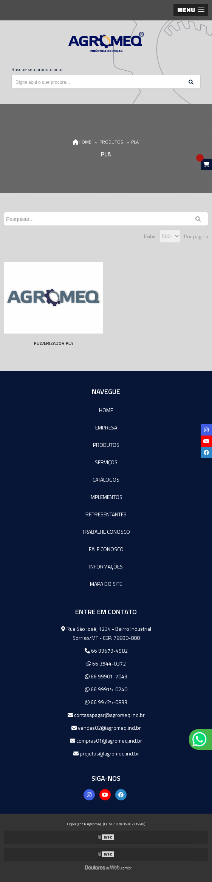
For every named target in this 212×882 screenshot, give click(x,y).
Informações (106, 566)
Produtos (106, 445)
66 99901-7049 (106, 676)
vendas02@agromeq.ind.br (106, 728)
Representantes (106, 514)
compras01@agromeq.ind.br (106, 741)
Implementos (106, 497)
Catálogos (106, 479)
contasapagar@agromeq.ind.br (106, 715)
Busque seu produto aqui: (37, 69)
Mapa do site (106, 584)
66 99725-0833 (106, 702)
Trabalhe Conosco (106, 532)
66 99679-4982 (106, 651)
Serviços (106, 462)
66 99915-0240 (106, 689)
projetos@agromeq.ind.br (106, 753)
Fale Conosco (106, 549)
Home (106, 410)
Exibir (150, 236)
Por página (196, 236)
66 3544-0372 (106, 663)
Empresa (106, 427)
